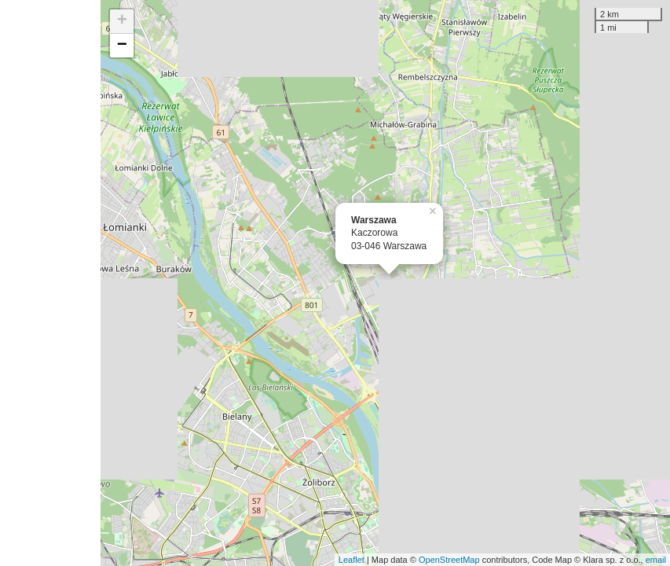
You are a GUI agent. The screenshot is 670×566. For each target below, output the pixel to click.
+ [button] (122, 21)
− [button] (122, 45)
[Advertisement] (50, 283)
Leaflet (351, 559)
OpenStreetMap (449, 559)
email (656, 559)
